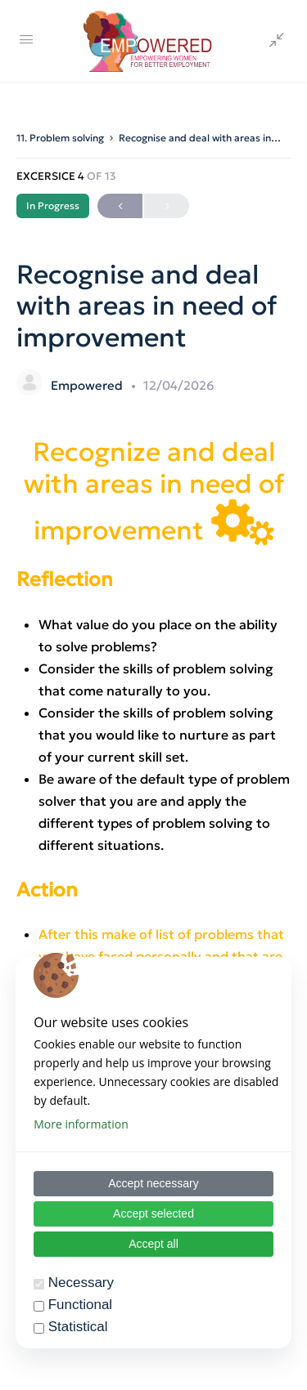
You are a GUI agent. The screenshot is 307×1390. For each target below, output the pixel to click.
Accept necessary (153, 1183)
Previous (119, 206)
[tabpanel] (153, 849)
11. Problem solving (60, 138)
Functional (80, 1304)
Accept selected (153, 1213)
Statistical (78, 1326)
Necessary (81, 1282)
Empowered (88, 385)
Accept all (153, 1243)
